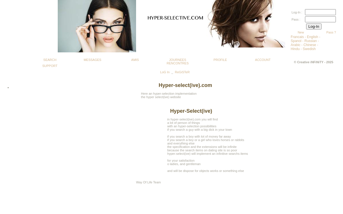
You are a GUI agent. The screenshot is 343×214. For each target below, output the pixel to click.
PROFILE (220, 60)
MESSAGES (92, 60)
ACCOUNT (262, 60)
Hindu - (297, 49)
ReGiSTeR (182, 72)
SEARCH (50, 60)
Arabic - (297, 45)
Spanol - (297, 41)
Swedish (309, 49)
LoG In (164, 72)
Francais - (299, 37)
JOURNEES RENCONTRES (178, 60)
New (301, 32)
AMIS (135, 60)
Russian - (311, 41)
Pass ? (331, 32)
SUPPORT (49, 66)
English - (313, 37)
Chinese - (311, 45)
